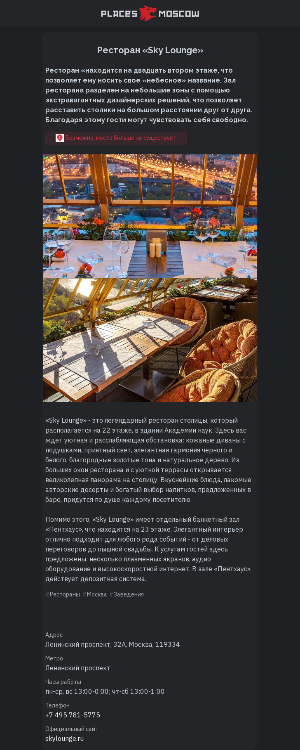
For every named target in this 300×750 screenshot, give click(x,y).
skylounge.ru (64, 738)
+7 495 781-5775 (72, 715)
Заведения (129, 594)
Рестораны (65, 594)
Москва (97, 594)
